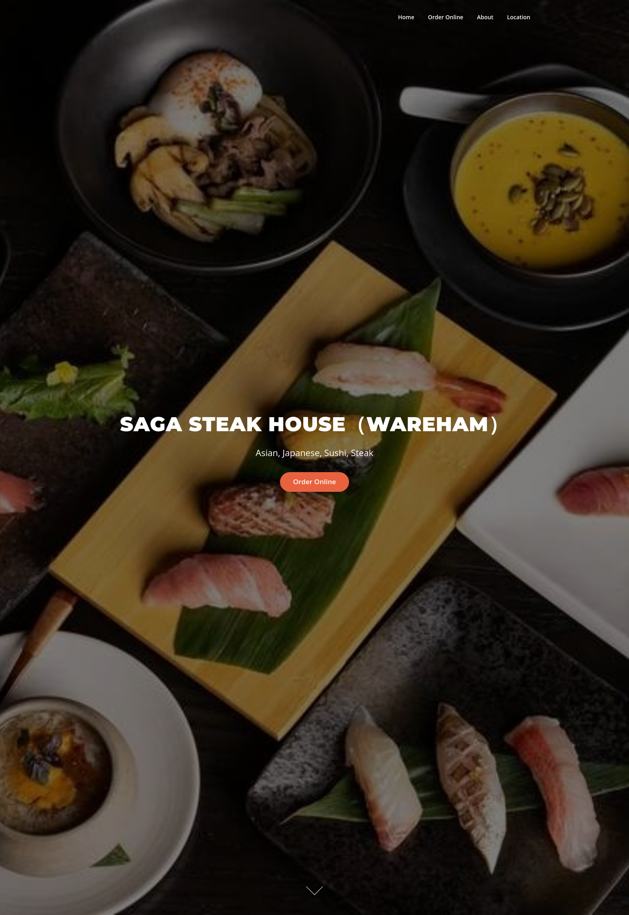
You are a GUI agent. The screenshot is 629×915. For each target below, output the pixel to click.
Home (406, 17)
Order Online (445, 17)
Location (518, 17)
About (485, 17)
